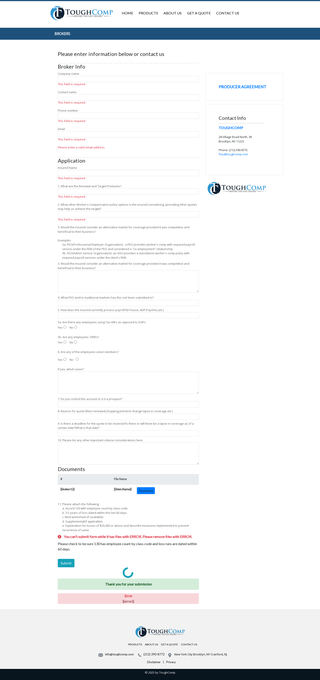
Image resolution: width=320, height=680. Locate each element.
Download (146, 491)
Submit (66, 563)
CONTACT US (227, 13)
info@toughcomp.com (119, 654)
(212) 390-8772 (154, 654)
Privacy (171, 662)
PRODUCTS (148, 13)
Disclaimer (154, 662)
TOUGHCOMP (231, 128)
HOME (127, 13)
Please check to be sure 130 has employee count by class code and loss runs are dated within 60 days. (127, 546)
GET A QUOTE (199, 13)
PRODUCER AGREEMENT (242, 86)
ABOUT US (173, 13)
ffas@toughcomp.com (233, 154)
